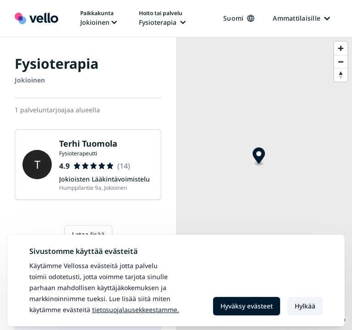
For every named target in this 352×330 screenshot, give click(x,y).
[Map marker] (259, 157)
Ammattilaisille (301, 18)
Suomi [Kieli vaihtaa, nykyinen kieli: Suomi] (238, 18)
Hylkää (305, 306)
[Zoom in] (340, 48)
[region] (264, 183)
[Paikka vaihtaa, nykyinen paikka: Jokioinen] (98, 18)
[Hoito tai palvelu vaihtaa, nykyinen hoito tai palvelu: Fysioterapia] (162, 18)
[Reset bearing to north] (340, 75)
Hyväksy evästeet (246, 306)
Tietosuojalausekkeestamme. (135, 309)
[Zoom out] (340, 61)
